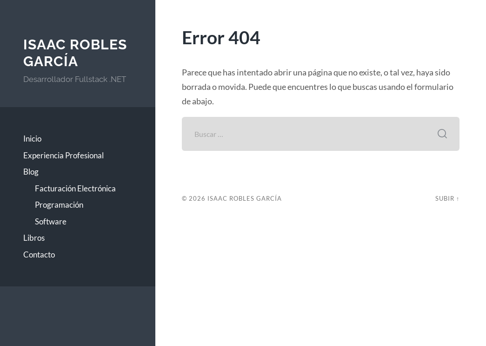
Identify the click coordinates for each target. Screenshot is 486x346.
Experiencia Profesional (63, 155)
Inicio (32, 138)
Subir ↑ (447, 198)
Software (51, 221)
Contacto (39, 254)
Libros (34, 238)
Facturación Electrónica (75, 188)
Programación (59, 205)
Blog (31, 171)
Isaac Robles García (75, 52)
